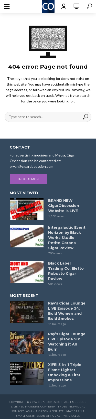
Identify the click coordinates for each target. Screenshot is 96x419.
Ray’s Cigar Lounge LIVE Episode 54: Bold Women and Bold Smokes (67, 311)
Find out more (28, 179)
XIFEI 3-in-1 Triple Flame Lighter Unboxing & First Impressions (64, 372)
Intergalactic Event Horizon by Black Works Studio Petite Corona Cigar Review (67, 237)
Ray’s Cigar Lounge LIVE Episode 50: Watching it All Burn (67, 342)
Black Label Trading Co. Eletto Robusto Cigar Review (66, 271)
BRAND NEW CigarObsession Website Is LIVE (63, 205)
